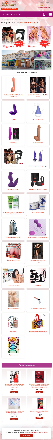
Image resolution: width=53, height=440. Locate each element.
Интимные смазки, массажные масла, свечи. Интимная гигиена (13, 213)
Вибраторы (13, 142)
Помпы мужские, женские (13, 237)
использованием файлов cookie (38, 432)
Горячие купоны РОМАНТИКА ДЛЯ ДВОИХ (39, 411)
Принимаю (26, 435)
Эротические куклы (13, 308)
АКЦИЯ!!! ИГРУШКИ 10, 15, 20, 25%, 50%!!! (13, 95)
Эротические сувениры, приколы (37, 331)
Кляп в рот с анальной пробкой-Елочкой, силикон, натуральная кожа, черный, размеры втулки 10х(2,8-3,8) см (39, 386)
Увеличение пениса (13, 285)
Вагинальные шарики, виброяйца (37, 237)
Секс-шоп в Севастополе (7, 19)
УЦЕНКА (13, 119)
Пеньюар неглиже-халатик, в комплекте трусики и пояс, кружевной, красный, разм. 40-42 (14, 386)
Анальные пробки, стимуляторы (38, 166)
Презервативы (13, 355)
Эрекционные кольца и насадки (38, 189)
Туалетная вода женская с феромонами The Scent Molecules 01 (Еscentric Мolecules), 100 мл (14, 412)
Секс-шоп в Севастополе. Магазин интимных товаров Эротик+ (8, 4)
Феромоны (13, 331)
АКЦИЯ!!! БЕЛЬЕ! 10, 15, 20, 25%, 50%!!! (38, 95)
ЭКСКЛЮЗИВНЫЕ (37, 119)
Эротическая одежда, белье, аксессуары (38, 261)
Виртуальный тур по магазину (9, 8)
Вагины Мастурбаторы (13, 260)
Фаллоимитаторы (38, 142)
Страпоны (13, 166)
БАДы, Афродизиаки (38, 212)
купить (14, 392)
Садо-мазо (38, 285)
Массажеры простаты (13, 189)
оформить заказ (44, 7)
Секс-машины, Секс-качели (38, 308)
